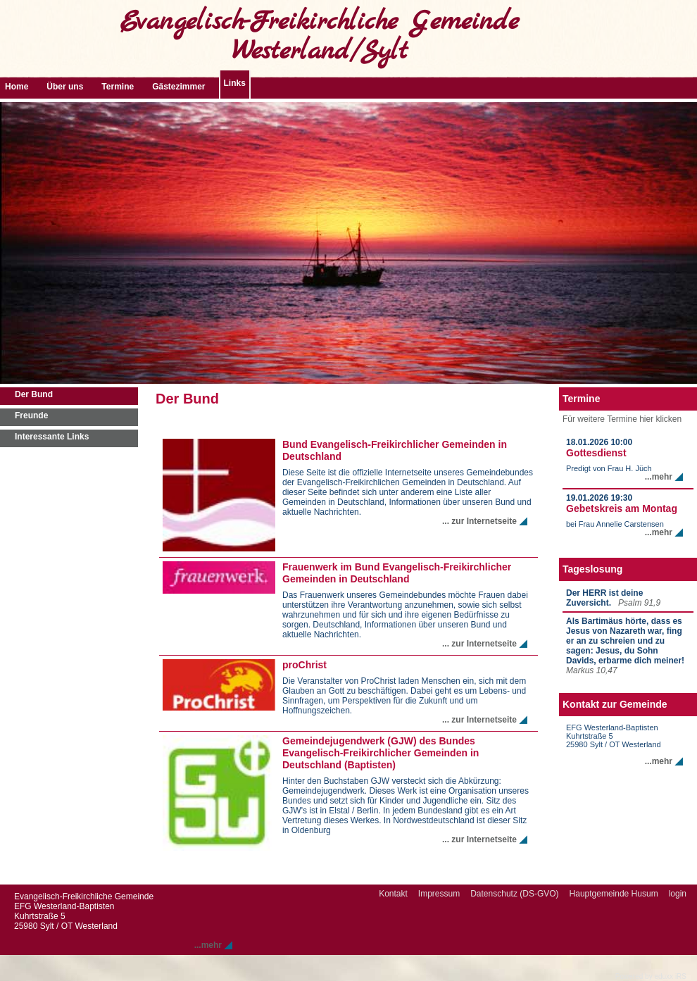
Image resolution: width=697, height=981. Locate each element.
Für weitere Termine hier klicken (622, 419)
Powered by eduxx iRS (650, 976)
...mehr (658, 477)
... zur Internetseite (479, 521)
